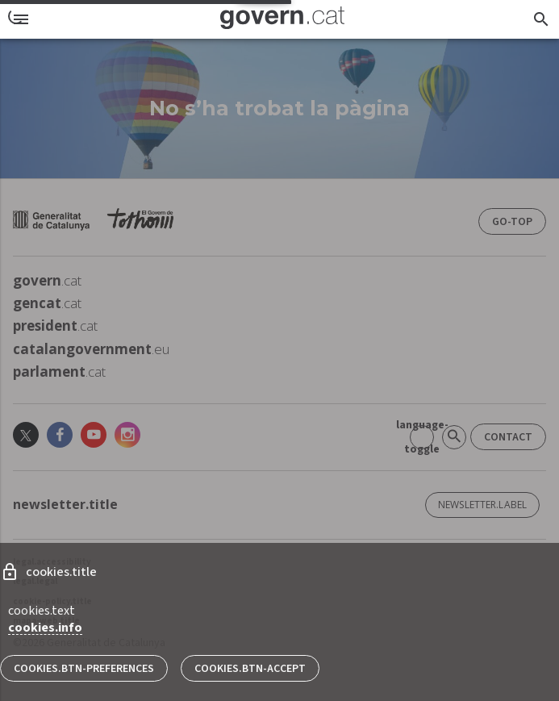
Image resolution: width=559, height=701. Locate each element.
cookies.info (45, 627)
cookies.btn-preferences (84, 669)
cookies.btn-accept (250, 669)
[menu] (21, 19)
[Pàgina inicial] (282, 19)
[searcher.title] (541, 19)
